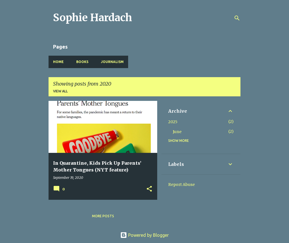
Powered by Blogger (144, 235)
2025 (173, 121)
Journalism (112, 62)
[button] (149, 189)
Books (82, 62)
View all (60, 91)
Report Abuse (181, 184)
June (177, 131)
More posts (103, 216)
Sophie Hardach (92, 17)
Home (58, 62)
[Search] (237, 18)
